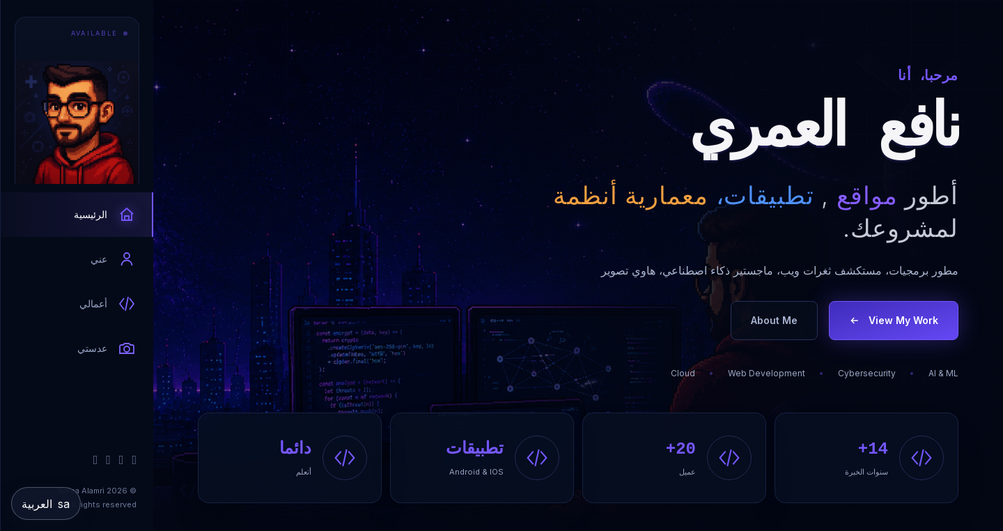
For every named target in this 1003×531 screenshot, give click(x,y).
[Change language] (46, 503)
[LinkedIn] (121, 460)
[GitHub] (134, 460)
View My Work (893, 320)
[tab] (77, 214)
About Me (774, 320)
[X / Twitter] (108, 460)
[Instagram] (95, 460)
